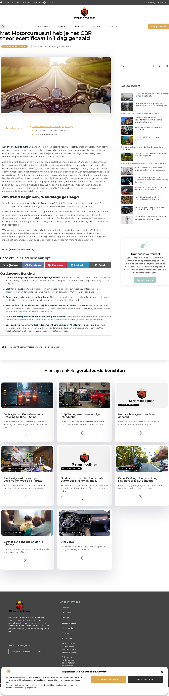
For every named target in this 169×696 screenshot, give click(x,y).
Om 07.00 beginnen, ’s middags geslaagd (52, 135)
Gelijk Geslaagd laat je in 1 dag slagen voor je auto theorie (137, 488)
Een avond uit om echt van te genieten (148, 147)
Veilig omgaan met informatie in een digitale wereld (150, 217)
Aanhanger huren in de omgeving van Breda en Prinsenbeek (151, 197)
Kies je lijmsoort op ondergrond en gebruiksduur (144, 172)
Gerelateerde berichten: (45, 143)
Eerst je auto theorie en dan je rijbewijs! (23, 552)
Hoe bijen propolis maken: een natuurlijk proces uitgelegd (149, 207)
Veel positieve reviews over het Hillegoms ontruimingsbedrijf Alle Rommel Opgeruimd (51, 334)
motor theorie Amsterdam (39, 212)
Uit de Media (67, 637)
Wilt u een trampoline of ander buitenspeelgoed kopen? (35, 325)
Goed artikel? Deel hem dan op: (49, 139)
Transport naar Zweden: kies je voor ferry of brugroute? (151, 163)
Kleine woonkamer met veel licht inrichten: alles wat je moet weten (150, 178)
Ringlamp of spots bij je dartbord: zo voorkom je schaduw (143, 157)
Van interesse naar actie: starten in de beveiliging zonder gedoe (150, 227)
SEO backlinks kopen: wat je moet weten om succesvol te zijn (69, 656)
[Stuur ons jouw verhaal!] (145, 254)
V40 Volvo (67, 551)
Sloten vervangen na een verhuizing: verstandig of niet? (152, 104)
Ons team (96, 26)
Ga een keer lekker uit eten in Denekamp (27, 306)
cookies (50, 685)
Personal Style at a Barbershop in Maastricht (150, 137)
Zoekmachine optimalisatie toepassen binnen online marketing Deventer (151, 188)
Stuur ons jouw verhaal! (145, 263)
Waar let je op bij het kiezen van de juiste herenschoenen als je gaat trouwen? (47, 314)
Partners (62, 26)
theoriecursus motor (18, 155)
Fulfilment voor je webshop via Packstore (140, 122)
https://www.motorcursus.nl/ (18, 258)
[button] (161, 671)
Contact (112, 26)
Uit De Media (43, 26)
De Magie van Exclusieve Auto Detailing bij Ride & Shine (23, 425)
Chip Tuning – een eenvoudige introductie (80, 425)
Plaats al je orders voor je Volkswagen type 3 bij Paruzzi (23, 488)
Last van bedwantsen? (17, 298)
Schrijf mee (67, 647)
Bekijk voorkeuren (145, 679)
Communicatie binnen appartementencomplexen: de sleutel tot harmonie (149, 128)
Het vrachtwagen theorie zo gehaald (136, 425)
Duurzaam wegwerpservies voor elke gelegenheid (32, 286)
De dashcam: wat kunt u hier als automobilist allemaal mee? (82, 488)
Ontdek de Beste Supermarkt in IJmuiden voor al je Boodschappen (151, 113)
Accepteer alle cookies (108, 679)
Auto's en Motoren (14, 55)
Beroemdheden (69, 632)
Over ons (79, 26)
